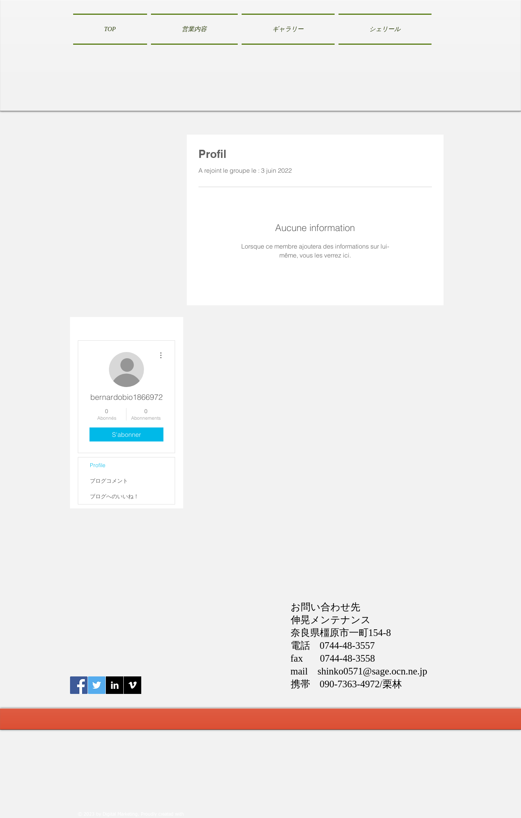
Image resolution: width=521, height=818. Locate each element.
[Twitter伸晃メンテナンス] (96, 685)
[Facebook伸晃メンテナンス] (79, 685)
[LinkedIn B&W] (114, 685)
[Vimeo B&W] (132, 685)
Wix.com (195, 814)
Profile (97, 465)
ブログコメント (109, 480)
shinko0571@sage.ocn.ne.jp (372, 671)
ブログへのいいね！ (114, 496)
